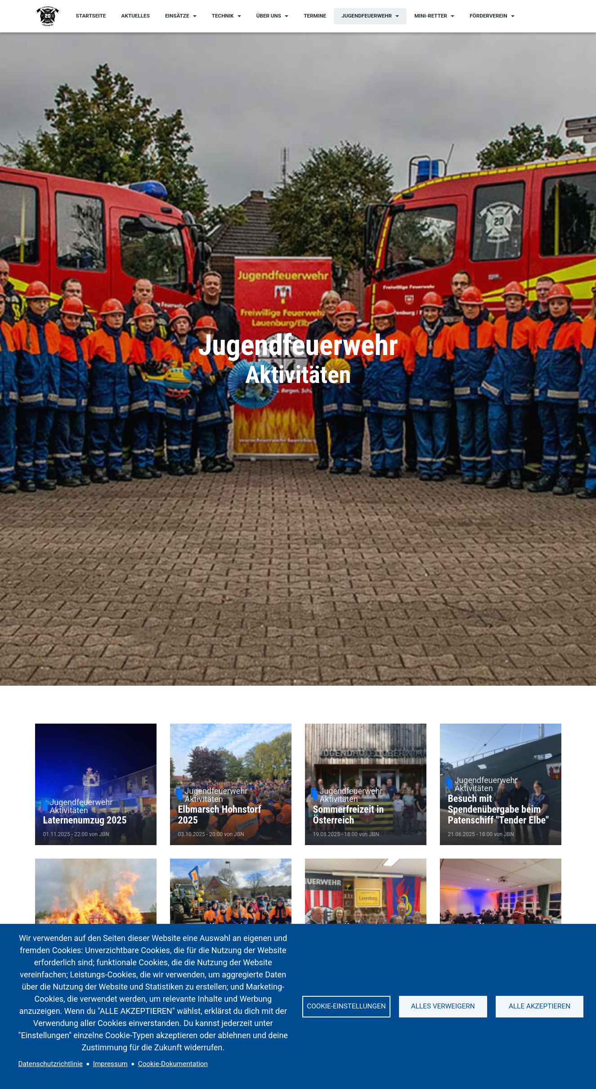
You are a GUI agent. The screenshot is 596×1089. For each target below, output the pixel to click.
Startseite (91, 16)
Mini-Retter (430, 16)
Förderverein (488, 16)
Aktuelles (135, 16)
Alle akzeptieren (539, 1006)
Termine (315, 16)
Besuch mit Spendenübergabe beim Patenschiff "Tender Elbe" (498, 809)
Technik (223, 16)
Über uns (268, 16)
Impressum (110, 1064)
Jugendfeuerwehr (366, 16)
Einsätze (177, 16)
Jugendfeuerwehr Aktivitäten (80, 806)
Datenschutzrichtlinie (50, 1064)
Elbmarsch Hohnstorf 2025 (219, 815)
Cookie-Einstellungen (346, 1006)
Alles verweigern (443, 1006)
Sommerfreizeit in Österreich (348, 815)
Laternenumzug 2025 (85, 820)
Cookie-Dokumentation (173, 1064)
